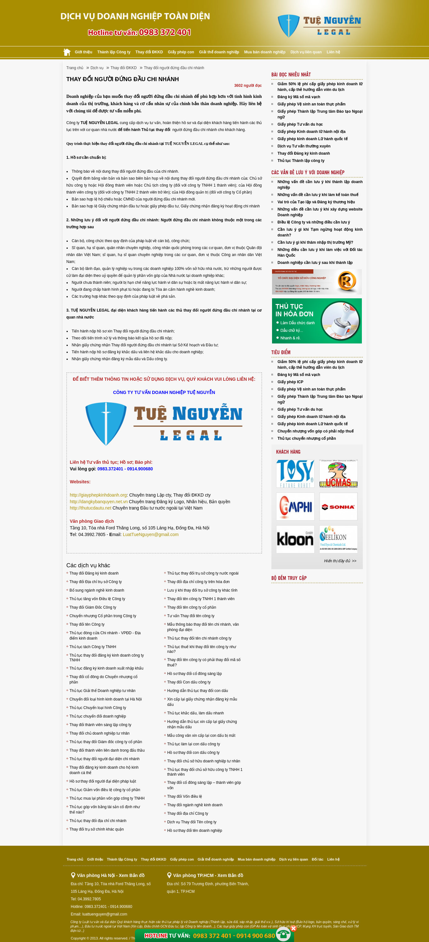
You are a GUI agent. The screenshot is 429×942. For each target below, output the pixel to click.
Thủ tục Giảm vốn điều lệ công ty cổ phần (105, 790)
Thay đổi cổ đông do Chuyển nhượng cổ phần (104, 679)
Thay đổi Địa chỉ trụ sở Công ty (96, 582)
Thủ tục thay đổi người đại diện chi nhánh (105, 759)
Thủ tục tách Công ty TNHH (93, 647)
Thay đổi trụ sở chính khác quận (97, 829)
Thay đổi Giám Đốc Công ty (93, 607)
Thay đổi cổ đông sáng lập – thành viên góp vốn (204, 785)
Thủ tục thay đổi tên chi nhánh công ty (199, 638)
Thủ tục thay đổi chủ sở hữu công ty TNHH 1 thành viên (205, 772)
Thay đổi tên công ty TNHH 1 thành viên (201, 599)
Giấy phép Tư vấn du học (300, 124)
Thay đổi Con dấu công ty (189, 682)
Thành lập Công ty (113, 52)
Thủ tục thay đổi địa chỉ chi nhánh (98, 821)
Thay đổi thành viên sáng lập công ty (100, 725)
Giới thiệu (83, 52)
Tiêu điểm (281, 352)
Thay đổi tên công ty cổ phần (191, 607)
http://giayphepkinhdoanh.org (98, 495)
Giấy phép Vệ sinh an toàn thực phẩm (312, 104)
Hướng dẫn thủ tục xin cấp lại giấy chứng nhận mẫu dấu (202, 724)
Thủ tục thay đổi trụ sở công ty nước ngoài (203, 573)
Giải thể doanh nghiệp (219, 52)
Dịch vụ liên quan (306, 52)
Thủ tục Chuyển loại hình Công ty (98, 708)
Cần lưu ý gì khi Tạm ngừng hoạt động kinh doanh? (320, 232)
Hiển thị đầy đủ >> (340, 561)
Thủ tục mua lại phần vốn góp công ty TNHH (107, 798)
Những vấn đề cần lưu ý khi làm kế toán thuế (318, 195)
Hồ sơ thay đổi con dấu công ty (193, 752)
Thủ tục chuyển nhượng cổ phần (307, 438)
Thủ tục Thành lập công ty (301, 160)
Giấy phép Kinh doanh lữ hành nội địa (312, 131)
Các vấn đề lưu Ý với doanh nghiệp (308, 173)
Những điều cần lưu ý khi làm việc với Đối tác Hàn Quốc (320, 252)
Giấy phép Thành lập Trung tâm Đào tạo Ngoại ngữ (320, 114)
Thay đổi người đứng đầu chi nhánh (174, 68)
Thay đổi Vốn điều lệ (184, 796)
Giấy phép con (181, 52)
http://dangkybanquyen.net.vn (99, 501)
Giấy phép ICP (291, 382)
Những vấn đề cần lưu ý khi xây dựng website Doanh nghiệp (320, 212)
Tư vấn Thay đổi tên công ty (191, 616)
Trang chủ (75, 68)
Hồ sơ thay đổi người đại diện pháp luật (103, 781)
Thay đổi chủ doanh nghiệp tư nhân (100, 733)
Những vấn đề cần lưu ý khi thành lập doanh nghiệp (320, 185)
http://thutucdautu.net (91, 507)
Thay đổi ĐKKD (149, 52)
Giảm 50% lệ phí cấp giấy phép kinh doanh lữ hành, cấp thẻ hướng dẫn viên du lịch (320, 87)
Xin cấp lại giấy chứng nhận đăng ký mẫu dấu (202, 702)
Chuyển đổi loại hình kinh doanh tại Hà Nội (106, 699)
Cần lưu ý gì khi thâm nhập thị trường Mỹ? (315, 242)
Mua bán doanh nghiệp (265, 52)
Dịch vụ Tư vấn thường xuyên (304, 146)
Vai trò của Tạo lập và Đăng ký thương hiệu (316, 202)
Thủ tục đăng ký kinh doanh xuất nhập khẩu (106, 668)
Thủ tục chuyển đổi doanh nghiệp (98, 716)
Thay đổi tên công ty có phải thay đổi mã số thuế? (204, 662)
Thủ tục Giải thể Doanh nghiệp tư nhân (103, 691)
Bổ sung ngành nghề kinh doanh (97, 590)
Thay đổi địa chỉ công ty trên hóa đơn (198, 582)
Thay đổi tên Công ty (87, 624)
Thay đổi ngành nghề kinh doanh (195, 805)
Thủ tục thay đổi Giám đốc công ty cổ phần (106, 742)
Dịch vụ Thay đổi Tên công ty (192, 822)
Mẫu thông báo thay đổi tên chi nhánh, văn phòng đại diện (203, 627)
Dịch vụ (96, 68)
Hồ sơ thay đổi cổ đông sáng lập (194, 673)
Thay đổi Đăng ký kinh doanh (94, 573)
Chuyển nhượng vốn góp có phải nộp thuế (316, 431)
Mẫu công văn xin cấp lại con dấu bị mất (201, 735)
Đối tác (317, 859)
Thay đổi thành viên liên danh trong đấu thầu (107, 750)
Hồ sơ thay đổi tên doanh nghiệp (194, 830)
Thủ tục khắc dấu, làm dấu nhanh (195, 713)
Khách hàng (288, 452)
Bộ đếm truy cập (289, 578)
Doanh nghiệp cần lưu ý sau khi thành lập (315, 262)
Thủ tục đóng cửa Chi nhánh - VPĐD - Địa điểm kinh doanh (105, 636)
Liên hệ (333, 52)
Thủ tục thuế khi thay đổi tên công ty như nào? (201, 649)
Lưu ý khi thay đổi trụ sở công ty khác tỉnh (202, 590)
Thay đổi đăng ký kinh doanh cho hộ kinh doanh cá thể (104, 770)
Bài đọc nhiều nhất (291, 75)
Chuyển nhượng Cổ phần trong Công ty (103, 616)
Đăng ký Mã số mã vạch (299, 97)
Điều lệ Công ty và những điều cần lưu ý (314, 222)
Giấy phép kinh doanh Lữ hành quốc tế (313, 139)
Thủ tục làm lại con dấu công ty (193, 744)
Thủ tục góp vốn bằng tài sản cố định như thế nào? (105, 809)
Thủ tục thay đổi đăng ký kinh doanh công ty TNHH (107, 657)
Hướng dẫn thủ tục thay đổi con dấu (197, 691)
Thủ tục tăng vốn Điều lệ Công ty (97, 599)
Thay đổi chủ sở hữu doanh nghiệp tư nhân (203, 761)
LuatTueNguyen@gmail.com (151, 534)
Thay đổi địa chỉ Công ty (187, 813)
